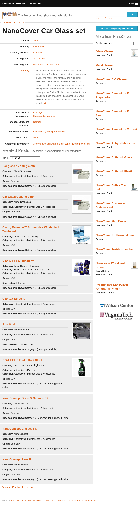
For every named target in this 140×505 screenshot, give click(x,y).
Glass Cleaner (105, 51)
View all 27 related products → (19, 487)
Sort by (21, 158)
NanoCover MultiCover (111, 221)
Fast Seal (8, 324)
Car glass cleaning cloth (18, 166)
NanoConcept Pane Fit (17, 459)
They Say (24, 70)
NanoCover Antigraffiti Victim (115, 143)
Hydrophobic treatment (44, 116)
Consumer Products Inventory (21, 3)
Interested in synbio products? (116, 28)
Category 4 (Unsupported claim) (49, 131)
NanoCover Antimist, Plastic (114, 171)
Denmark (37, 52)
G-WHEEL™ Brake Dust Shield (23, 360)
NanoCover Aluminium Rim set (116, 129)
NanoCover (39, 46)
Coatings (37, 112)
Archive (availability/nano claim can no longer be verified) (61, 143)
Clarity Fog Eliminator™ (18, 260)
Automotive (39, 58)
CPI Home (7, 22)
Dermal (37, 122)
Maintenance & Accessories (47, 64)
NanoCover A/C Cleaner (111, 79)
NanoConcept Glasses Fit (19, 428)
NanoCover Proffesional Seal (115, 235)
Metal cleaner (105, 65)
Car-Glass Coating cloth (18, 196)
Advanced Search (104, 18)
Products (19, 22)
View (35, 40)
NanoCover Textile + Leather (115, 249)
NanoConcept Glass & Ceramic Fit (25, 398)
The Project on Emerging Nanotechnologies (33, 500)
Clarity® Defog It (13, 298)
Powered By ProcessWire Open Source (77, 500)
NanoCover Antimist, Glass (114, 157)
